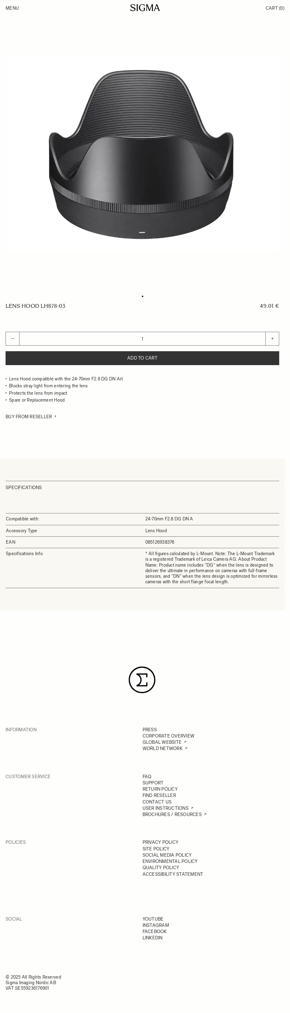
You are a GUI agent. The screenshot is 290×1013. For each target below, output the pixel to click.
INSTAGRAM (156, 925)
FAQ (147, 776)
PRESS (150, 729)
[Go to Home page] (145, 7)
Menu (12, 8)
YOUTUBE (153, 919)
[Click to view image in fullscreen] (142, 153)
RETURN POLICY (160, 789)
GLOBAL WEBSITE (162, 742)
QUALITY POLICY (161, 867)
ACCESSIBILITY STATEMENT (173, 874)
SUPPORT (153, 782)
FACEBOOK (155, 931)
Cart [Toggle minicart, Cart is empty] (275, 8)
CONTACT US (157, 802)
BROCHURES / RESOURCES (172, 814)
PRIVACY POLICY (161, 842)
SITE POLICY (156, 848)
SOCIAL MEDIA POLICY (167, 855)
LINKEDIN (153, 937)
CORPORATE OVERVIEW (169, 736)
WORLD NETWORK (163, 748)
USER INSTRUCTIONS (165, 808)
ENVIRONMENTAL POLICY (170, 861)
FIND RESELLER (159, 795)
